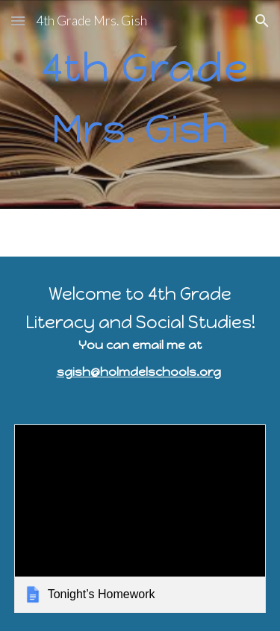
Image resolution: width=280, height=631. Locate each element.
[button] (18, 20)
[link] (140, 518)
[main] (140, 104)
